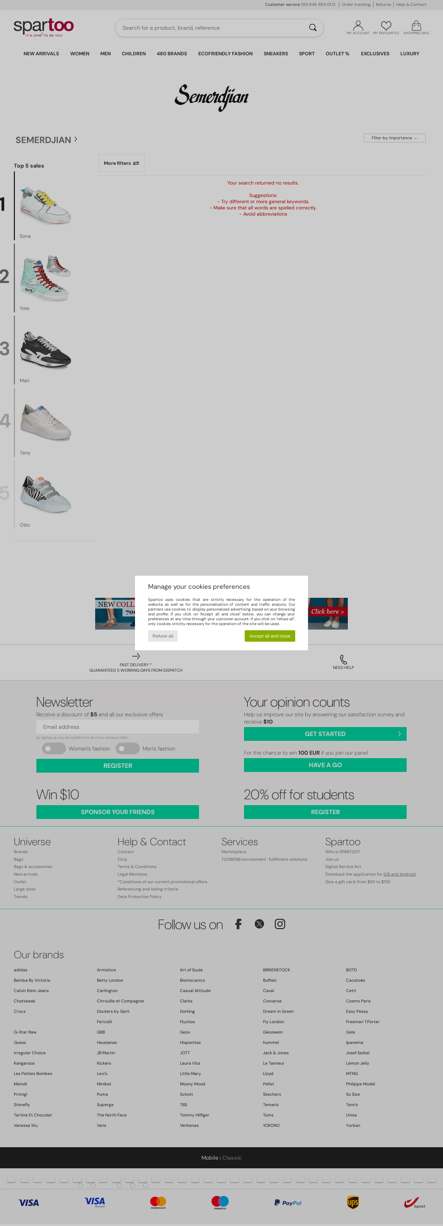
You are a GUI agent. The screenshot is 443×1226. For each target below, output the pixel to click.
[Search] (313, 28)
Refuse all (163, 636)
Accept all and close (270, 636)
